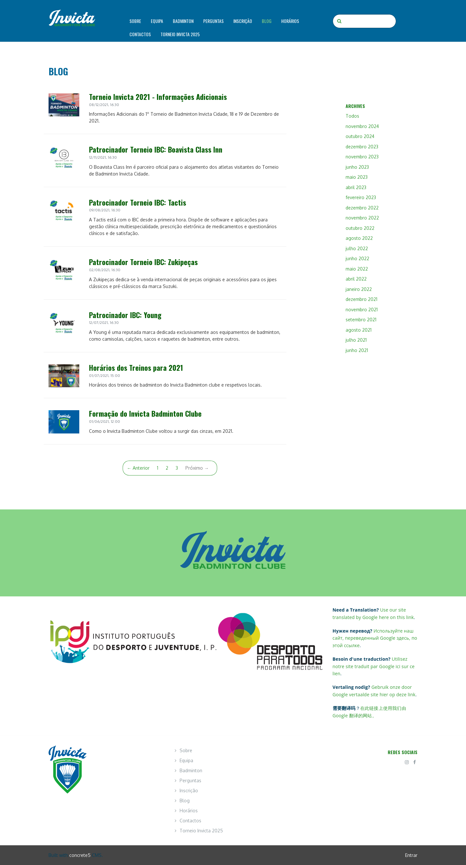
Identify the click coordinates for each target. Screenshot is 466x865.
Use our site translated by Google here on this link (373, 613)
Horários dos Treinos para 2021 (136, 367)
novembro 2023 (362, 156)
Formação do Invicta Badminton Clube (145, 413)
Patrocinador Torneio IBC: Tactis (137, 202)
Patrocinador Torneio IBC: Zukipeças (143, 261)
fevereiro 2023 (361, 197)
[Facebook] (414, 762)
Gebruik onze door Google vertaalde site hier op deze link (374, 690)
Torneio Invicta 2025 (180, 34)
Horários (290, 20)
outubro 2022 (360, 228)
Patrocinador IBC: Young (125, 314)
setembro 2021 (361, 319)
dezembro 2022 (362, 207)
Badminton (183, 20)
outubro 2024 (360, 136)
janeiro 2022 (359, 289)
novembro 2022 (362, 217)
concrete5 (80, 855)
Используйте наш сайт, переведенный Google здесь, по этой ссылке (375, 638)
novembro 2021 (362, 309)
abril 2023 (356, 187)
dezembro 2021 (361, 299)
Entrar (411, 855)
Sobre (135, 20)
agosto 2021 (359, 330)
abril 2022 (356, 279)
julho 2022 (357, 248)
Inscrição (242, 20)
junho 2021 (357, 350)
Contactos (140, 34)
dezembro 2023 (362, 146)
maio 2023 (357, 177)
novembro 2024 (362, 126)
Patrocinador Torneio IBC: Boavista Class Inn (155, 149)
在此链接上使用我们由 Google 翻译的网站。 (369, 711)
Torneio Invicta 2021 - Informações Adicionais (158, 96)
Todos (352, 116)
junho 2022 (357, 258)
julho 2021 (356, 340)
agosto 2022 (359, 238)
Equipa (157, 20)
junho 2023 (357, 167)
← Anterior (138, 468)
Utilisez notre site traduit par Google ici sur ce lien (374, 666)
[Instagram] (407, 762)
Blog (267, 20)
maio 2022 (357, 269)
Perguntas (213, 20)
